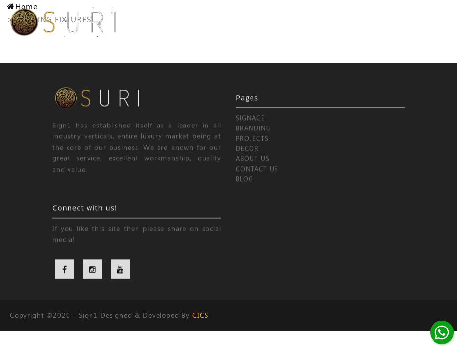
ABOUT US (253, 167)
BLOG (244, 187)
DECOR (247, 156)
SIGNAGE (250, 126)
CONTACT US (257, 177)
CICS (200, 315)
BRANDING (253, 136)
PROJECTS (252, 146)
